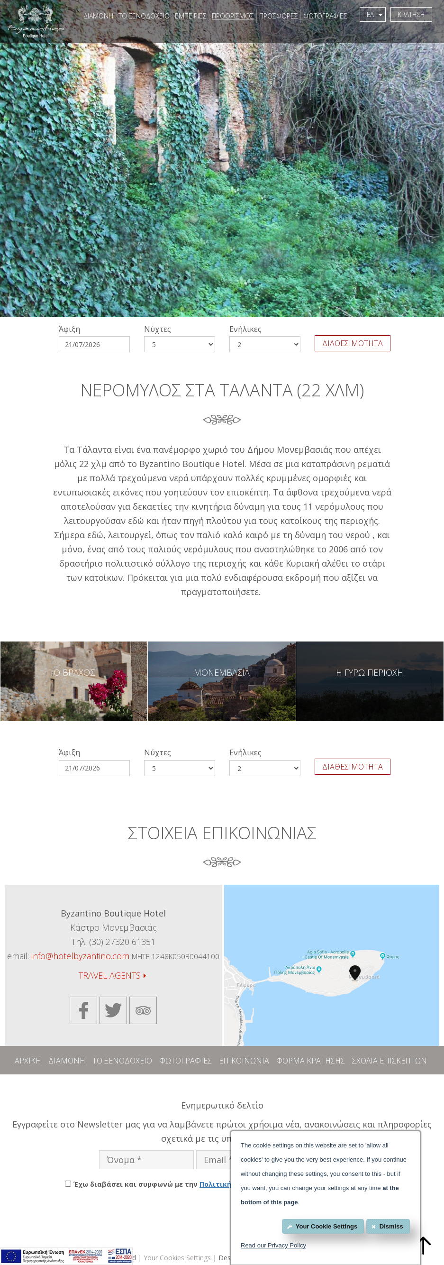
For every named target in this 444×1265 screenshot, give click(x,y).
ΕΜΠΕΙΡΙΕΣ (189, 15)
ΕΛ (373, 14)
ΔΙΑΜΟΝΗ (97, 15)
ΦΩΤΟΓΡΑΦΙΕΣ (324, 15)
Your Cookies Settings (177, 1257)
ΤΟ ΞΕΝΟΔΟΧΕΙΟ (142, 15)
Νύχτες (157, 329)
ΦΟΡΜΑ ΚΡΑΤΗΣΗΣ (310, 1060)
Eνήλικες (245, 329)
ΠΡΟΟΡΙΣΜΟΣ (231, 15)
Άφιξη (69, 329)
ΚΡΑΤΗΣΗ (411, 14)
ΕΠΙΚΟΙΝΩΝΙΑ (244, 1060)
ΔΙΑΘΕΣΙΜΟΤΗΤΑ (352, 343)
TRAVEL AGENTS (112, 975)
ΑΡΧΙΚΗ (28, 1060)
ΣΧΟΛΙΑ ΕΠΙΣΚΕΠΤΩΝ (389, 1060)
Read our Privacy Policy (273, 1245)
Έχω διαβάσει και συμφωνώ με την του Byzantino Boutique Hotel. (226, 1184)
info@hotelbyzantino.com (80, 956)
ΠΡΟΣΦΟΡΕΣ (277, 15)
